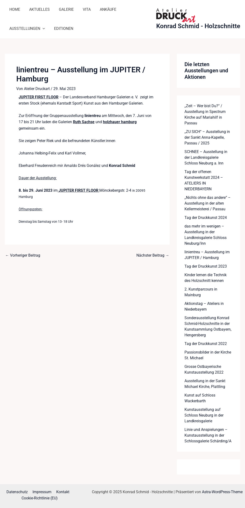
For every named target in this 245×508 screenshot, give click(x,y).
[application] (41, 28)
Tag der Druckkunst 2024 (205, 217)
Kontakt (61, 492)
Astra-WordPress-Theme (222, 492)
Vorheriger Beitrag (22, 255)
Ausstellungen (26, 28)
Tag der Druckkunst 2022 (205, 343)
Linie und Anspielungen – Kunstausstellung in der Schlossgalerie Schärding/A (207, 435)
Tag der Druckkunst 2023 (205, 266)
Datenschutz (18, 492)
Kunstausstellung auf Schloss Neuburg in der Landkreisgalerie (203, 415)
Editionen (61, 28)
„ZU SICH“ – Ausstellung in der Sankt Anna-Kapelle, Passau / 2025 (207, 137)
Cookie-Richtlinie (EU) (40, 498)
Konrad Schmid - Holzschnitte (198, 26)
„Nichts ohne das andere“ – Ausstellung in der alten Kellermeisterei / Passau (207, 203)
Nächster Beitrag (152, 255)
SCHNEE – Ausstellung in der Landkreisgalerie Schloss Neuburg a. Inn (205, 157)
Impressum (42, 492)
